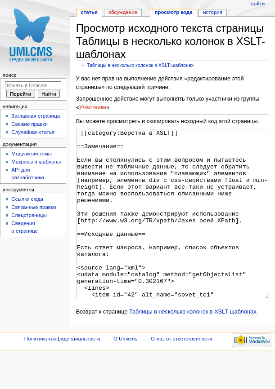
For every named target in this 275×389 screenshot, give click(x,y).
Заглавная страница (35, 116)
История (212, 12)
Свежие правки (29, 124)
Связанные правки (33, 207)
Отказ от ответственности (181, 372)
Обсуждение (122, 12)
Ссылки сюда (27, 199)
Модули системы (31, 153)
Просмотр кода (174, 12)
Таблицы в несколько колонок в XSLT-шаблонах (140, 65)
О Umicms (125, 372)
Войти (258, 3)
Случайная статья (32, 132)
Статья (89, 12)
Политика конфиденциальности (62, 372)
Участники (93, 107)
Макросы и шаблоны (36, 161)
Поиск (9, 75)
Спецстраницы (29, 215)
